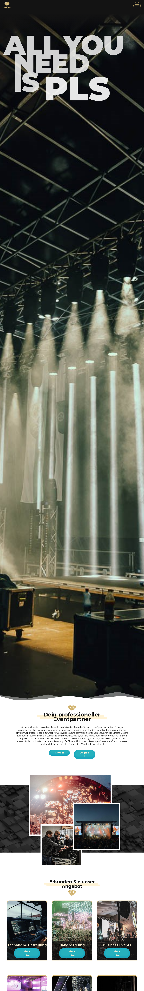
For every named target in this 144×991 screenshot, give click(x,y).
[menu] (137, 5)
